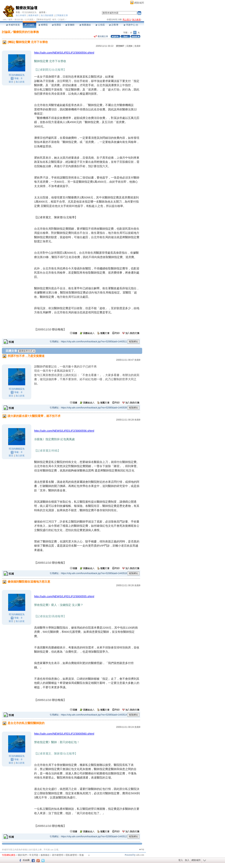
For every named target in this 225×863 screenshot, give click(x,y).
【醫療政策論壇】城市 (45, 19)
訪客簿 (113, 24)
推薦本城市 (33, 15)
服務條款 (45, 855)
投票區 (56, 24)
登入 (180, 860)
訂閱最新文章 (61, 15)
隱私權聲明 (71, 855)
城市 (10, 19)
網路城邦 (139, 2)
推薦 (137, 46)
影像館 (69, 24)
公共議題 (29, 19)
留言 (11, 81)
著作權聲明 (57, 855)
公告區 (100, 24)
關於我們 (22, 855)
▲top (141, 849)
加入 (187, 860)
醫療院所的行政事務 (26, 32)
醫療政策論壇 (26, 8)
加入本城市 (21, 15)
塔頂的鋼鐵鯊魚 (29, 12)
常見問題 (33, 855)
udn (4, 19)
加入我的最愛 (47, 15)
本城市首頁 (13, 24)
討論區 (29, 24)
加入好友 (20, 81)
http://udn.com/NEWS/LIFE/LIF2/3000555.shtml (64, 596)
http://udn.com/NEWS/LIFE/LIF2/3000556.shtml (64, 430)
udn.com (140, 855)
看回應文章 (101, 36)
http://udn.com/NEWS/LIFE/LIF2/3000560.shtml (64, 733)
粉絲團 (26, 860)
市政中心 (130, 24)
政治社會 (19, 19)
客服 (81, 855)
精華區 (43, 24)
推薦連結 (85, 24)
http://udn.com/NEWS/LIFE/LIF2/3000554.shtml (64, 52)
